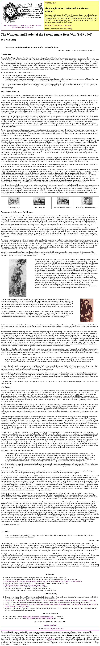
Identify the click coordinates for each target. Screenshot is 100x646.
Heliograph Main (27, 27)
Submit (10, 25)
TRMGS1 (16, 25)
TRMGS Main (16, 27)
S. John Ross (50, 639)
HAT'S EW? (50, 3)
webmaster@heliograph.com (54, 628)
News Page (68, 28)
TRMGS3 (31, 25)
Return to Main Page (50, 625)
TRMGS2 (23, 25)
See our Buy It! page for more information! (58, 25)
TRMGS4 (38, 25)
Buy (5, 25)
